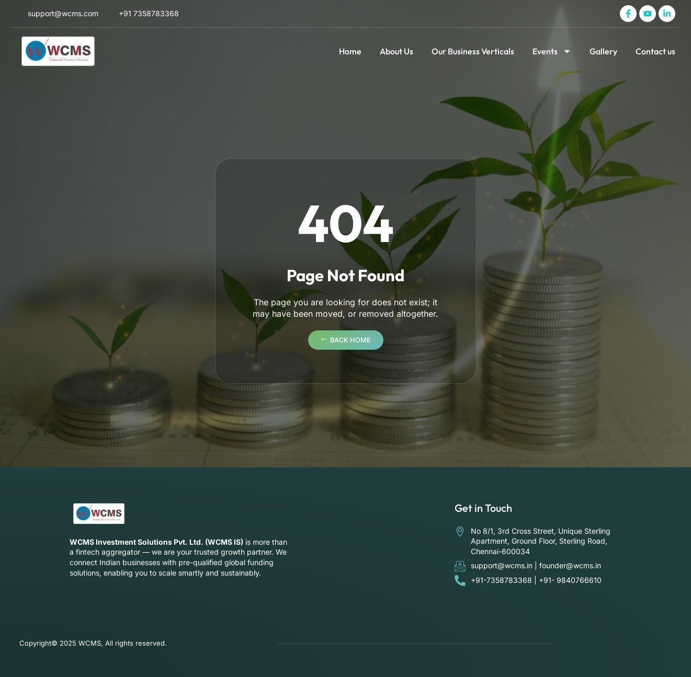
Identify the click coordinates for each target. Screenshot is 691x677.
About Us (396, 51)
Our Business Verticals (473, 51)
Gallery (603, 51)
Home (350, 51)
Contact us (655, 51)
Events (552, 51)
